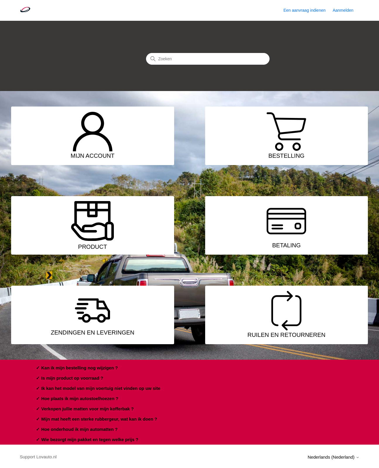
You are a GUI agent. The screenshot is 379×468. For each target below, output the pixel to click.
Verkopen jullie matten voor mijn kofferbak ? (87, 408)
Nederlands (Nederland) (333, 457)
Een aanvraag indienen (304, 10)
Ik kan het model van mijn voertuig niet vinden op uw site (100, 388)
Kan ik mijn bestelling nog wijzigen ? (79, 367)
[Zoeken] (208, 59)
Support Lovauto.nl (38, 456)
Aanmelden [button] (343, 10)
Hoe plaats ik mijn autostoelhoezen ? (79, 398)
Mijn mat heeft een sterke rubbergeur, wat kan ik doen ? (99, 418)
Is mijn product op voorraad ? (72, 378)
